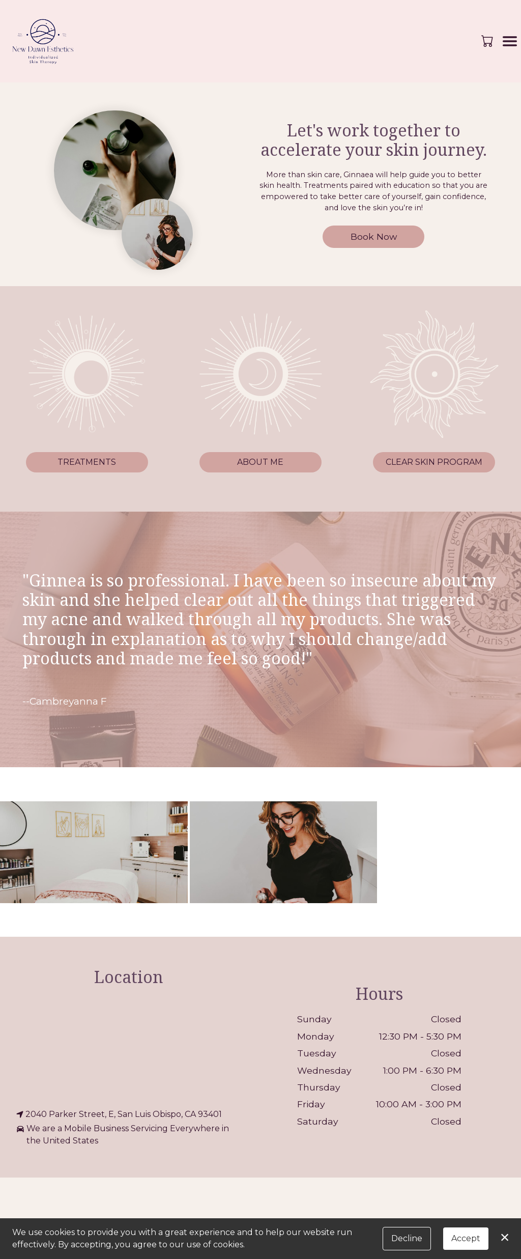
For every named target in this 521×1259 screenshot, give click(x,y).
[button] (488, 40)
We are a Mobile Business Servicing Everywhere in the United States (122, 1135)
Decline (406, 1238)
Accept (465, 1238)
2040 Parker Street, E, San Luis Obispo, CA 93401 (119, 1114)
